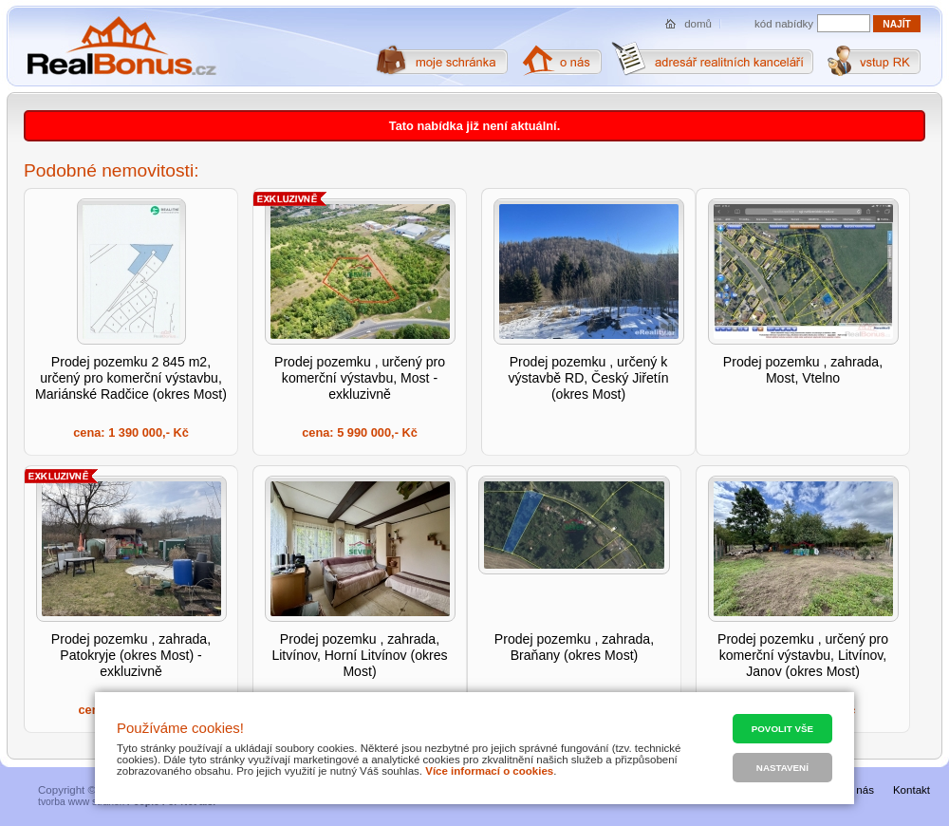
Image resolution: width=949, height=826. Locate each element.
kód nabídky (783, 23)
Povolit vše (782, 728)
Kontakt (911, 790)
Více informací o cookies (489, 771)
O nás (859, 790)
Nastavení (782, 767)
